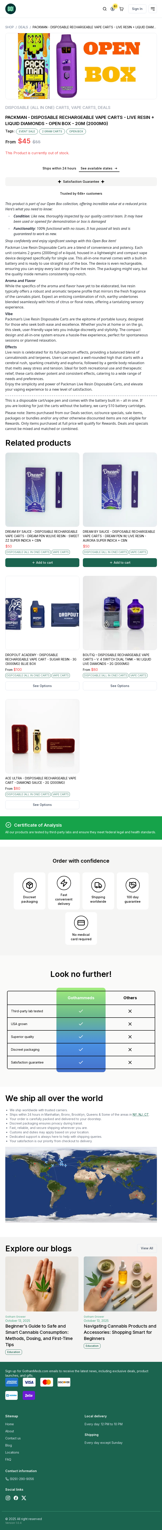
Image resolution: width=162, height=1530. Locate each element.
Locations (12, 1452)
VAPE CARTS (83, 107)
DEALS (23, 27)
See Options (42, 686)
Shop (9, 27)
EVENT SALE (27, 131)
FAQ (8, 1459)
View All (147, 1248)
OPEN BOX (76, 131)
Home (9, 1424)
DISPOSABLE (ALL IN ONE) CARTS (37, 107)
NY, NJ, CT (141, 1114)
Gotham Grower (15, 1316)
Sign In (137, 9)
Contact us (13, 1438)
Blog (8, 1445)
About (9, 1431)
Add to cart (42, 562)
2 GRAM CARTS (52, 131)
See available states (99, 168)
